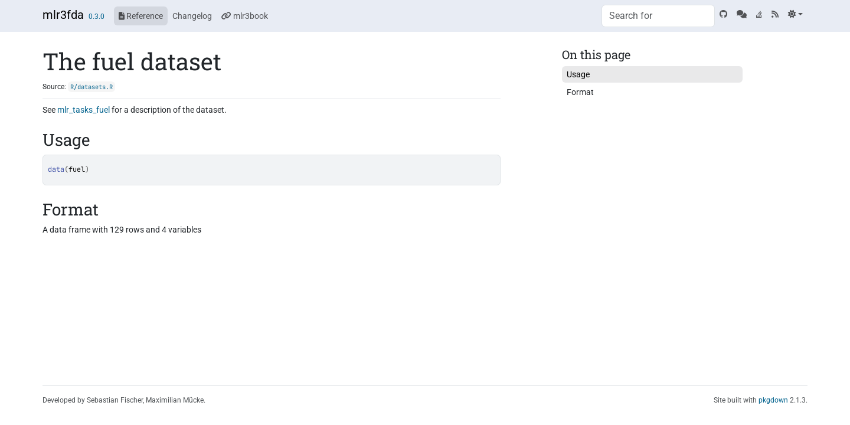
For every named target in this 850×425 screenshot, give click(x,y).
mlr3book (244, 16)
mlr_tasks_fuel (83, 110)
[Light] (795, 14)
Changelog (192, 16)
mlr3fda (63, 15)
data (56, 169)
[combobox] (658, 16)
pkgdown (773, 400)
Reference (141, 16)
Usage (578, 74)
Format (580, 92)
